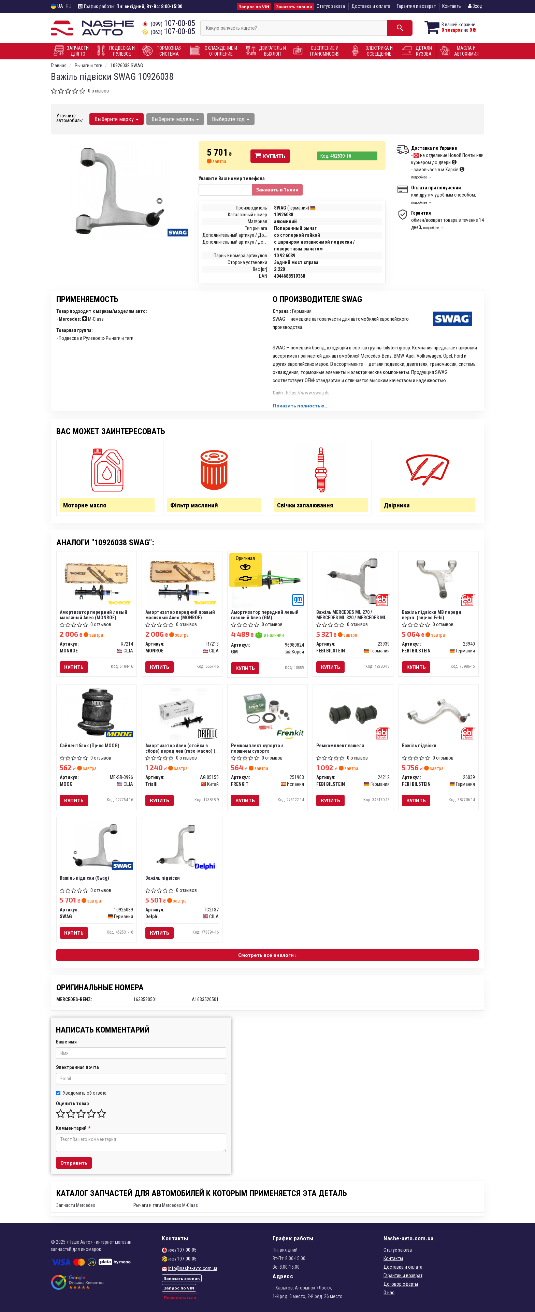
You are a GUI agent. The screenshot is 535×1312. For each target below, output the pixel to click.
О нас (389, 1292)
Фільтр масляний (194, 505)
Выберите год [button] (230, 119)
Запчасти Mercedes (75, 1205)
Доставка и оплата (370, 6)
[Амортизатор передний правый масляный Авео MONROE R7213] (182, 580)
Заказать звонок (294, 6)
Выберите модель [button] (175, 119)
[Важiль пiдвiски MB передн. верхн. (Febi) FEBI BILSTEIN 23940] (438, 578)
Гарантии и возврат (403, 1275)
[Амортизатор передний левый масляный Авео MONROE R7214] (96, 580)
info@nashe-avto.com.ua (192, 1268)
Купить (270, 156)
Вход (475, 6)
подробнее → (421, 177)
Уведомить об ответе (81, 1093)
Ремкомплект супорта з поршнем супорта (257, 748)
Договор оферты (401, 1284)
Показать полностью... (301, 405)
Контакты (452, 6)
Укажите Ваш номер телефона (232, 178)
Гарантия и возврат (416, 6)
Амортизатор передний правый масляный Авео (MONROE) (180, 614)
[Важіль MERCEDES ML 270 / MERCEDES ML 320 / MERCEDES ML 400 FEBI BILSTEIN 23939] (353, 580)
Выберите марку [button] (117, 119)
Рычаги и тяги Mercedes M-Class (165, 1205)
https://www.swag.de (308, 393)
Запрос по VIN (254, 6)
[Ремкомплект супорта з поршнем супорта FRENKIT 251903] (267, 712)
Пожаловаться (180, 1297)
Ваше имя (66, 1041)
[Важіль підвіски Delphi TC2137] (182, 844)
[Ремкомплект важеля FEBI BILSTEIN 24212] (353, 714)
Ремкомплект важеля (340, 745)
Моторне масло (85, 505)
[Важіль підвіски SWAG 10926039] (96, 846)
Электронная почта (77, 1067)
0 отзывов (98, 90)
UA (57, 6)
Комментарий (73, 1128)
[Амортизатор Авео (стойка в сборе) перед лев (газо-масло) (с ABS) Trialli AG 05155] (182, 714)
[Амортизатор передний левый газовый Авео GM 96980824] (267, 580)
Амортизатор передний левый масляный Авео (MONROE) (94, 614)
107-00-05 (168, 23)
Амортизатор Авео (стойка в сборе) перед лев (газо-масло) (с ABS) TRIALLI (181, 748)
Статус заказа (331, 6)
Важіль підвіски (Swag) (85, 878)
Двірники (397, 505)
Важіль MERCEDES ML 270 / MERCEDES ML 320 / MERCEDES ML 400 (351, 614)
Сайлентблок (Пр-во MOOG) (90, 745)
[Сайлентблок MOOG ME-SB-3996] (96, 712)
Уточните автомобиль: (69, 118)
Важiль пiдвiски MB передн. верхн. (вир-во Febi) (432, 614)
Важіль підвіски (419, 745)
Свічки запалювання (305, 505)
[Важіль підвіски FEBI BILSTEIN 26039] (438, 712)
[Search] (400, 28)
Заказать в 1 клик (277, 189)
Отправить (73, 1163)
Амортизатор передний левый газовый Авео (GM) (265, 614)
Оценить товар (72, 1103)
